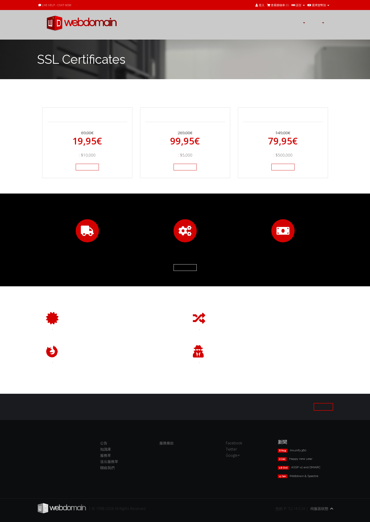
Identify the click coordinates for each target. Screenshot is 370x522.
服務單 (105, 455)
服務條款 (166, 443)
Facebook (234, 443)
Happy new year (300, 459)
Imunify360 (298, 450)
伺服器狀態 (319, 508)
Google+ (233, 455)
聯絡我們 (107, 467)
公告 (103, 443)
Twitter (231, 449)
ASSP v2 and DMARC (306, 467)
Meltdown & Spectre (304, 476)
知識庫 (105, 449)
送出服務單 (109, 461)
